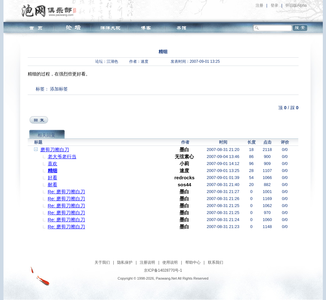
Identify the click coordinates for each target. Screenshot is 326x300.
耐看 (52, 184)
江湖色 (112, 61)
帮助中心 (193, 262)
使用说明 (170, 262)
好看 (52, 177)
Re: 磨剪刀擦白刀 (66, 191)
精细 (52, 170)
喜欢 (52, 163)
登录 (274, 5)
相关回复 (46, 135)
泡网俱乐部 (50, 10)
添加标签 (59, 88)
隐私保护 (124, 262)
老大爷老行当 (62, 156)
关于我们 (102, 262)
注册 (259, 5)
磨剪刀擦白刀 (54, 149)
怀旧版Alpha (296, 5)
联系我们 (215, 262)
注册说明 (147, 262)
